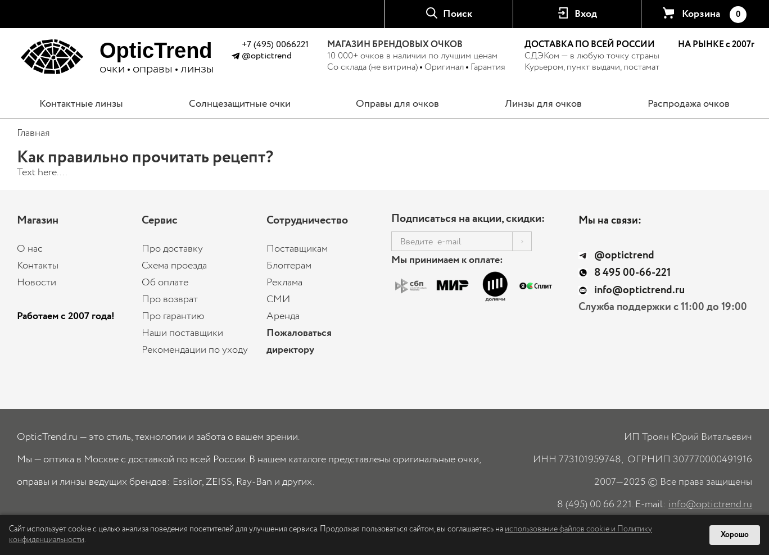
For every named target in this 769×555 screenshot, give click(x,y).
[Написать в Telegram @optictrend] (235, 57)
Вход (586, 14)
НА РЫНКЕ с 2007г (716, 45)
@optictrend (267, 55)
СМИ (278, 299)
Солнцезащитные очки (240, 104)
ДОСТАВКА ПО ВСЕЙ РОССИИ (589, 44)
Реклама (284, 282)
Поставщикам (297, 249)
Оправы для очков (397, 104)
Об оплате (165, 282)
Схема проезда (174, 265)
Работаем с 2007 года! (66, 316)
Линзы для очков (543, 104)
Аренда (283, 316)
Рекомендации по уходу (195, 350)
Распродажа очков (689, 104)
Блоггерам (288, 265)
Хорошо (735, 534)
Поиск (457, 14)
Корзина (714, 14)
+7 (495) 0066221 (275, 44)
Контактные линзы (81, 104)
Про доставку (172, 249)
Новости (36, 282)
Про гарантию (173, 316)
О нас (30, 249)
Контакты (37, 265)
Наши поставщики (182, 333)
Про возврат (170, 299)
